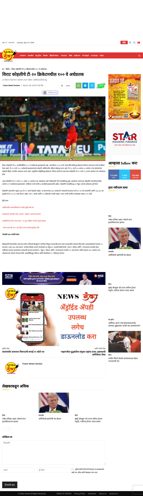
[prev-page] (4, 428)
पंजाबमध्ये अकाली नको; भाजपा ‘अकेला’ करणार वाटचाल (21, 214)
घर (3, 69)
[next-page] (8, 428)
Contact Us (113, 493)
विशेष (8, 69)
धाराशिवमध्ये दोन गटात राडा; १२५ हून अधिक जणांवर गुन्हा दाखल (24, 221)
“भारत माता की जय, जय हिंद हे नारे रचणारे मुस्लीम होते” (21, 228)
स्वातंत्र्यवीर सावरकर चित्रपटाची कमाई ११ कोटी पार (23, 352)
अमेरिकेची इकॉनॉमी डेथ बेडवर (50, 419)
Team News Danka (11, 85)
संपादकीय (41, 415)
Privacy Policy (79, 493)
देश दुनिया (111, 318)
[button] (139, 56)
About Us (102, 493)
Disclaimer (92, 493)
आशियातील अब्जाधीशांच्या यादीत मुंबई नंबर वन (18, 207)
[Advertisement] (71, 20)
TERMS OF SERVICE (64, 493)
